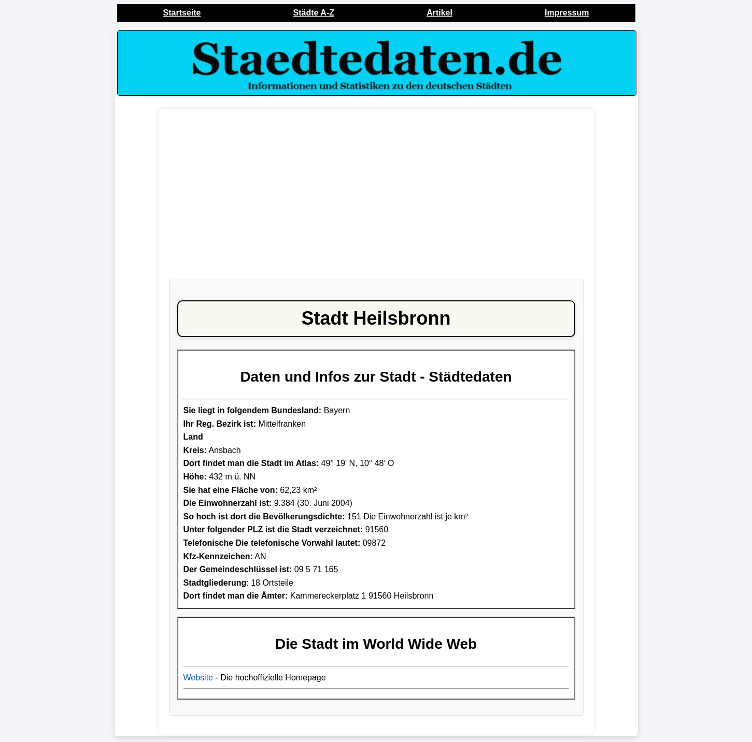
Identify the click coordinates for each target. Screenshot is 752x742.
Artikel (439, 12)
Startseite (182, 12)
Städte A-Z (313, 12)
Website (198, 677)
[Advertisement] (376, 199)
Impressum (567, 12)
